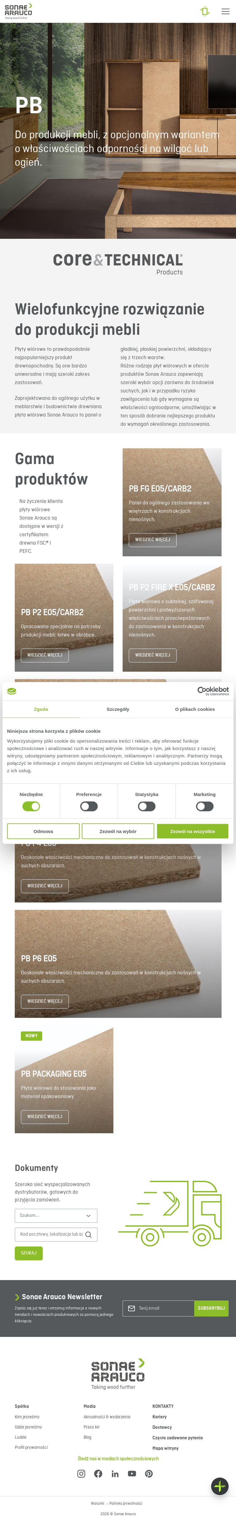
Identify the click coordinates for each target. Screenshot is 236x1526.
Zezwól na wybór (118, 831)
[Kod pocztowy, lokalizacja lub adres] (52, 1234)
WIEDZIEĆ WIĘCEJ (152, 539)
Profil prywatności (31, 1447)
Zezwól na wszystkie (192, 831)
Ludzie (20, 1437)
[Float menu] (220, 1486)
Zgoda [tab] (41, 709)
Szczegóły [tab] (118, 709)
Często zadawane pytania (177, 1438)
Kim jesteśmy (27, 1417)
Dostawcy (162, 1427)
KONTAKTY (163, 1406)
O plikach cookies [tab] (195, 709)
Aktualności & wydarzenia (107, 1417)
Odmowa (43, 831)
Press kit (92, 1427)
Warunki (98, 1503)
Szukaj (29, 1253)
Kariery (159, 1417)
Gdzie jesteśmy (28, 1427)
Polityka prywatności (125, 1503)
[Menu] (225, 11)
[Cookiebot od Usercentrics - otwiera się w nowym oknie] (202, 691)
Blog (87, 1437)
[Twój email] (163, 1308)
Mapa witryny (165, 1448)
